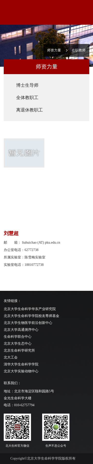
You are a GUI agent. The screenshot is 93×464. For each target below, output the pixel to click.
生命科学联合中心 (17, 336)
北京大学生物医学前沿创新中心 (28, 323)
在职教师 (79, 50)
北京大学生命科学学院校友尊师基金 (31, 316)
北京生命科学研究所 (19, 350)
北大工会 (11, 357)
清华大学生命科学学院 (21, 364)
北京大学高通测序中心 (21, 330)
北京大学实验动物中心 (21, 371)
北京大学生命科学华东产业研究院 (30, 309)
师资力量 (54, 50)
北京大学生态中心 (17, 343)
